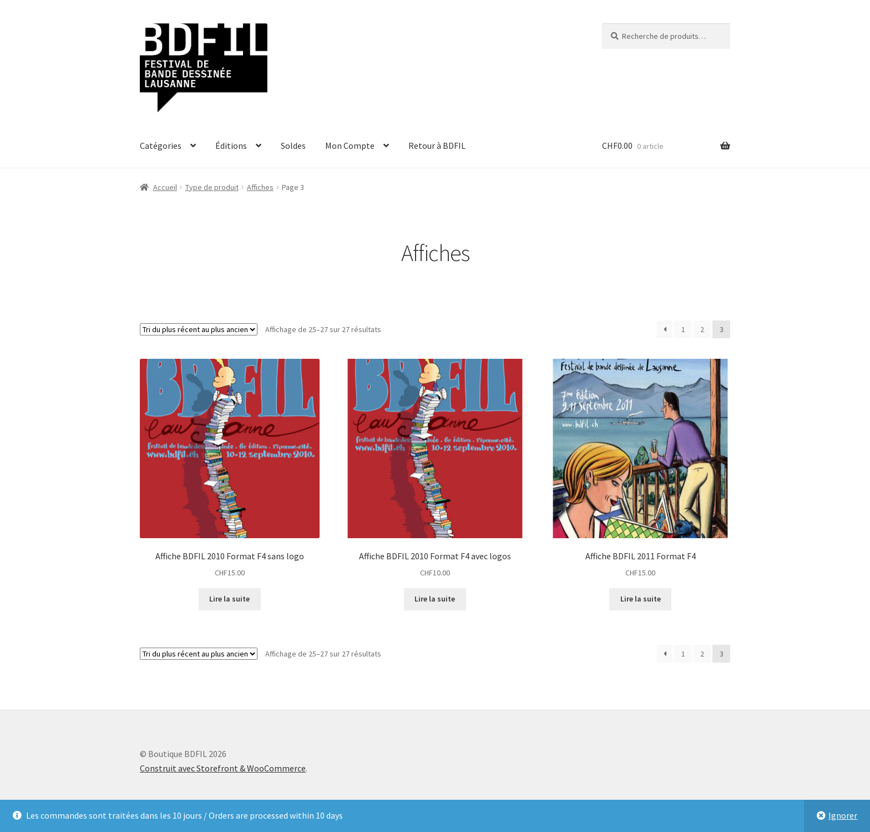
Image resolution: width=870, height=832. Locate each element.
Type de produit (212, 187)
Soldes (293, 145)
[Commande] (198, 329)
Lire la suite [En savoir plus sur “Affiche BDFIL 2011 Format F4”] (640, 599)
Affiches (260, 187)
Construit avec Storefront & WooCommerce (223, 768)
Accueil (165, 187)
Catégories (160, 145)
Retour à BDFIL (437, 145)
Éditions (231, 145)
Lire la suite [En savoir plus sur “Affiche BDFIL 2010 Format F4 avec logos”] (434, 599)
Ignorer (842, 815)
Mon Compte (350, 145)
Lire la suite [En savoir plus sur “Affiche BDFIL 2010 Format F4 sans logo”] (229, 599)
